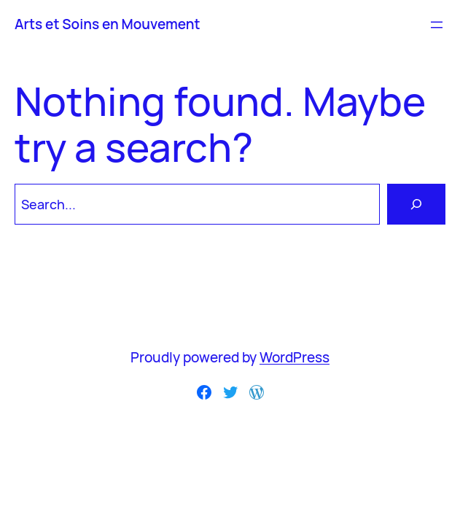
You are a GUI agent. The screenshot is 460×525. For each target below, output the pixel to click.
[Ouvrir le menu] (436, 25)
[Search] (416, 204)
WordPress (295, 357)
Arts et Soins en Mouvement (107, 24)
